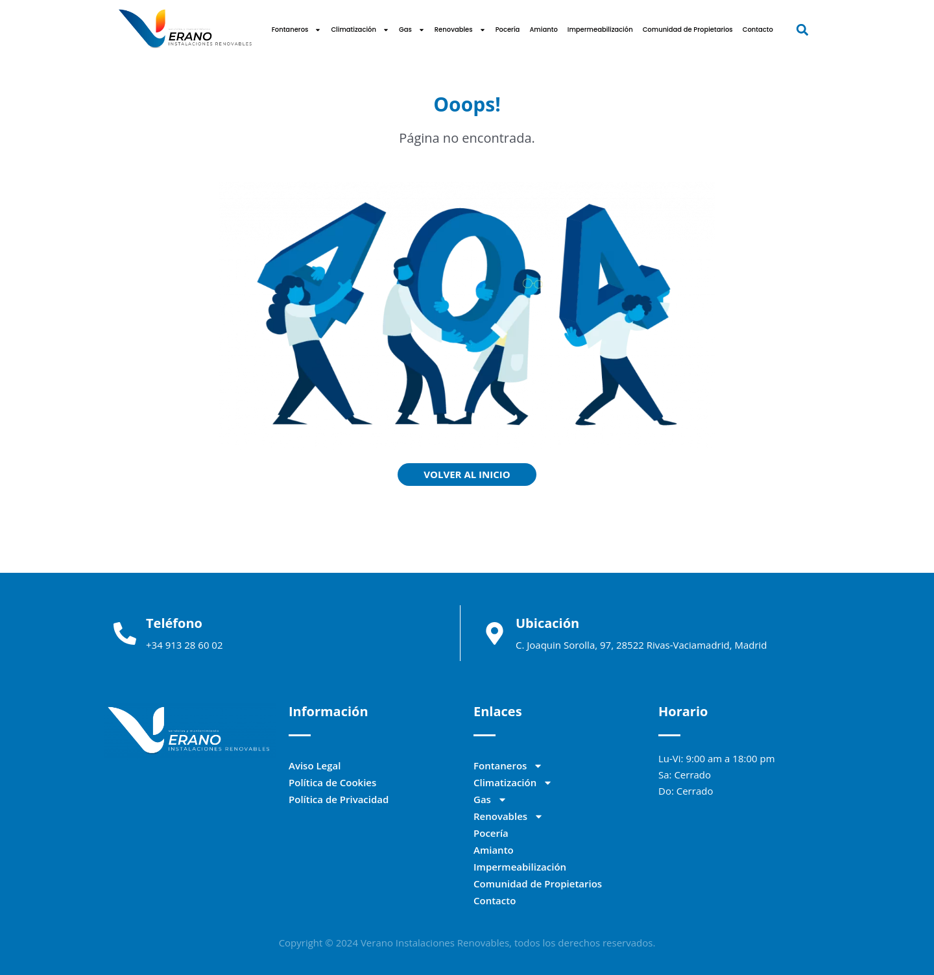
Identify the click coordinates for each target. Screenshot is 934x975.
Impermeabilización (600, 29)
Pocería (508, 29)
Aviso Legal (315, 765)
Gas (412, 30)
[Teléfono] (125, 633)
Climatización (360, 30)
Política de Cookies (332, 782)
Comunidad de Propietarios (688, 29)
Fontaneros (297, 30)
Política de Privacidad (339, 799)
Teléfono (174, 623)
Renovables (460, 30)
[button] (802, 29)
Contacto (758, 29)
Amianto (543, 29)
